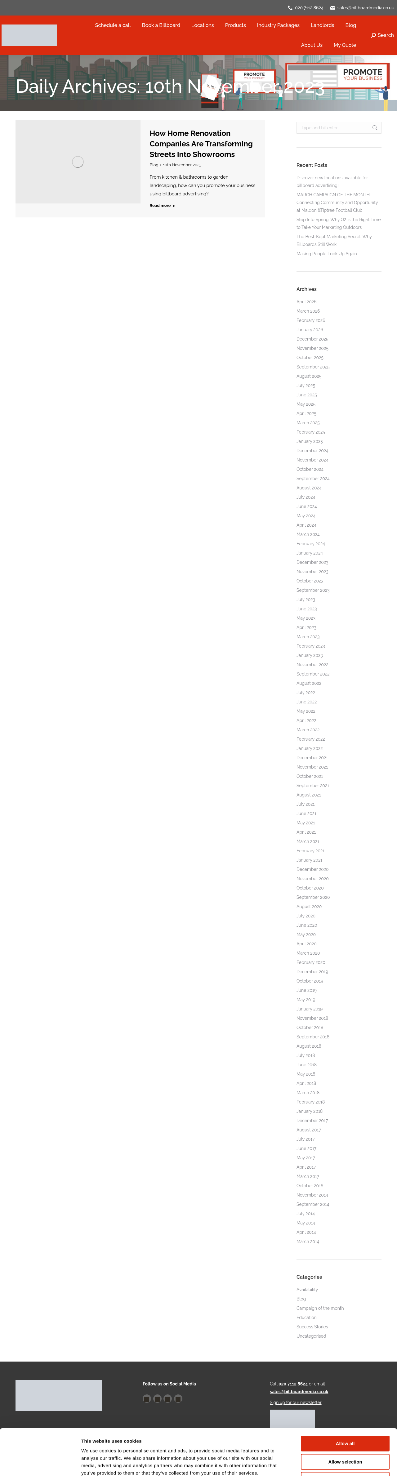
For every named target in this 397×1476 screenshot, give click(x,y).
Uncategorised (311, 1336)
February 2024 (311, 543)
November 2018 (312, 1018)
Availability (307, 1289)
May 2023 (306, 618)
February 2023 (311, 646)
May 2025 (306, 404)
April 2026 (307, 301)
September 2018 (313, 1036)
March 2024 (308, 534)
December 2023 (312, 562)
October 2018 (310, 1027)
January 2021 (309, 860)
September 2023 (313, 590)
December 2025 (312, 339)
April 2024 (306, 525)
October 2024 (310, 469)
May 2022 (306, 711)
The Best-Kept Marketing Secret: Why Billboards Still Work (334, 240)
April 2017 (306, 1167)
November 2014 (312, 1195)
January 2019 (310, 1008)
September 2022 (313, 673)
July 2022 (306, 692)
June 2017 (306, 1148)
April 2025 (306, 413)
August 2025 (309, 376)
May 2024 (306, 515)
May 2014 (306, 1222)
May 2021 (306, 822)
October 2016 (310, 1185)
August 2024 (309, 487)
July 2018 (306, 1055)
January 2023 (310, 655)
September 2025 (313, 366)
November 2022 (312, 664)
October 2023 (310, 580)
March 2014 (308, 1241)
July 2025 (306, 385)
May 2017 (306, 1157)
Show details (325, 1463)
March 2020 (308, 953)
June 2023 (307, 608)
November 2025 (312, 348)
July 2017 (306, 1139)
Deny (345, 1436)
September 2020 (313, 897)
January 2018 (310, 1111)
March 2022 (308, 729)
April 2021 (306, 832)
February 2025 (311, 432)
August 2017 (309, 1129)
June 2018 (307, 1064)
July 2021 (305, 804)
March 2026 (308, 311)
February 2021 (310, 850)
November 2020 (313, 878)
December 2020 (313, 869)
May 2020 (306, 934)
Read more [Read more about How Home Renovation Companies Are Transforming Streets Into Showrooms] (163, 205)
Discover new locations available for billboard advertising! (332, 181)
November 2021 (312, 767)
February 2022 (311, 739)
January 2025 (310, 441)
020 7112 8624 (309, 7)
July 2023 (306, 599)
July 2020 (306, 915)
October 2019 (310, 981)
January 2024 (310, 553)
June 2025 (307, 394)
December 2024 (312, 450)
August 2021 (309, 794)
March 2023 (308, 636)
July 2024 (306, 497)
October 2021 (310, 776)
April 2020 (307, 943)
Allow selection (345, 1418)
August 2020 (309, 906)
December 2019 (312, 971)
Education (307, 1317)
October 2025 (310, 357)
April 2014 (306, 1232)
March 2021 (308, 841)
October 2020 (310, 887)
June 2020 (307, 925)
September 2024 (313, 478)
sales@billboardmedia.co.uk (365, 7)
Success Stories (312, 1326)
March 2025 (308, 422)
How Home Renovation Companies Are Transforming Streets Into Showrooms (201, 144)
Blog (154, 165)
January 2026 (310, 329)
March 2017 (308, 1176)
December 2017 (312, 1120)
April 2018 (306, 1083)
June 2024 (307, 506)
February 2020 (311, 962)
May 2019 (306, 999)
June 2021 (306, 813)
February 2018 (311, 1101)
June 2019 (307, 990)
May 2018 (306, 1074)
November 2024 (312, 459)
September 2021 (313, 785)
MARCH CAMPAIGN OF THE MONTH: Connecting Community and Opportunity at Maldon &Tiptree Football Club (337, 202)
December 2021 (312, 757)
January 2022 (310, 748)
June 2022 (307, 701)
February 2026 (311, 320)
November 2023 (312, 571)
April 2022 (306, 720)
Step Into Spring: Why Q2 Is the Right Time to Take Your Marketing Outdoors (339, 223)
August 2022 (309, 683)
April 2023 (306, 627)
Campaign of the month (320, 1308)
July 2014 (306, 1213)
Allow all (345, 1400)
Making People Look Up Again (327, 253)
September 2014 (313, 1204)
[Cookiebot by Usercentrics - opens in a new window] (40, 1464)
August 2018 (309, 1046)
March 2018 (308, 1092)
